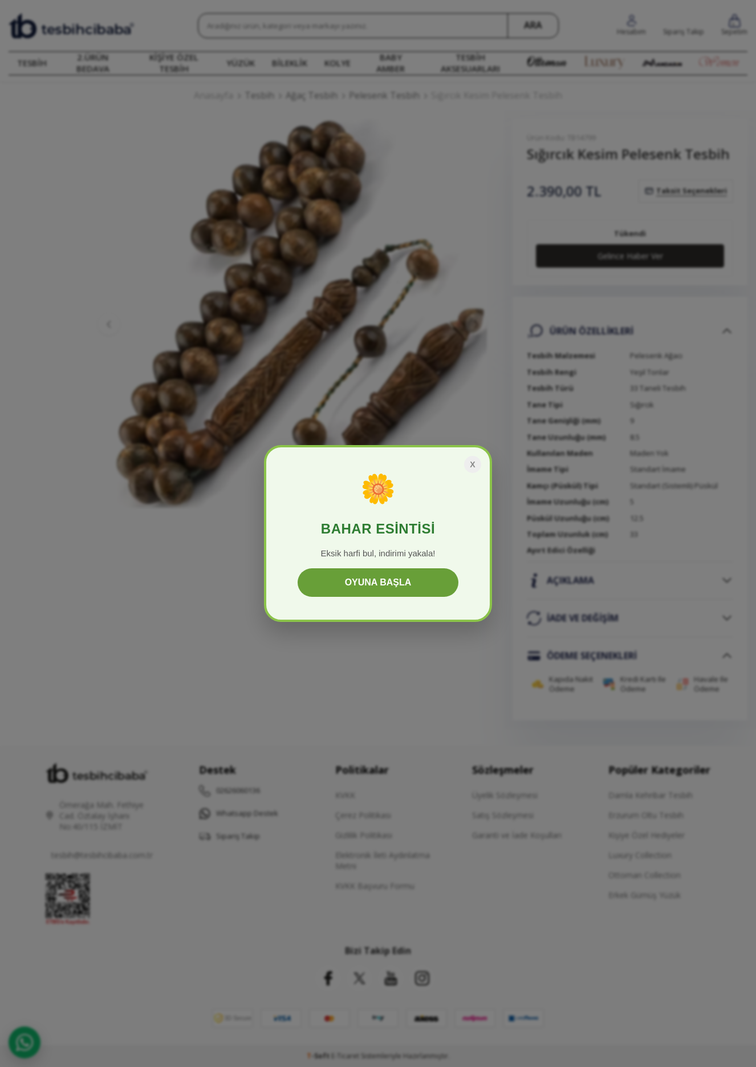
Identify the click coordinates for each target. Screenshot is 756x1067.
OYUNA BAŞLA (378, 582)
